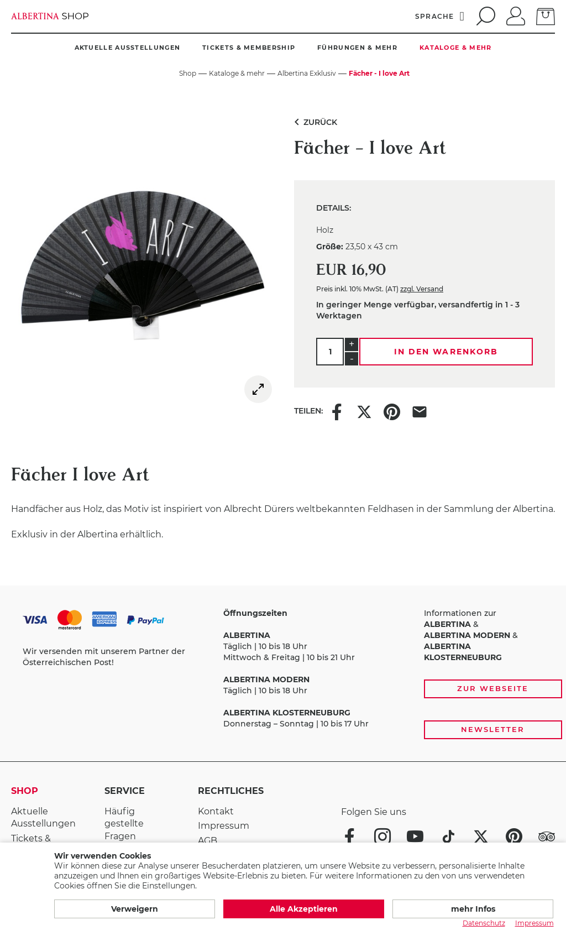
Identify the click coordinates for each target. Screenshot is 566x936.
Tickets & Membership (248, 47)
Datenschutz (484, 923)
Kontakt (216, 811)
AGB (207, 840)
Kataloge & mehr (456, 47)
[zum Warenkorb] (545, 15)
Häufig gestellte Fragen (124, 824)
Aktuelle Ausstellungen (128, 47)
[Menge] (330, 351)
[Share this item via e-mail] (419, 410)
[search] (484, 16)
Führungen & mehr (357, 47)
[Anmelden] (515, 15)
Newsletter (493, 729)
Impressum (223, 825)
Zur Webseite (492, 688)
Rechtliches (231, 791)
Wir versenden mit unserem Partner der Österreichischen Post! (104, 656)
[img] (258, 389)
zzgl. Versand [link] (421, 289)
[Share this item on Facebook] (336, 410)
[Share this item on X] (364, 410)
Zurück (313, 122)
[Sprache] (440, 16)
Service (124, 791)
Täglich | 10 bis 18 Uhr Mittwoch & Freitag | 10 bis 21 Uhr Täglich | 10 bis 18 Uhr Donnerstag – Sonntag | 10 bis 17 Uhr (296, 668)
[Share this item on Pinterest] (392, 410)
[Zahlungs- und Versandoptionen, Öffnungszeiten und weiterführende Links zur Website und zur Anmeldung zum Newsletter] (283, 673)
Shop (24, 791)
